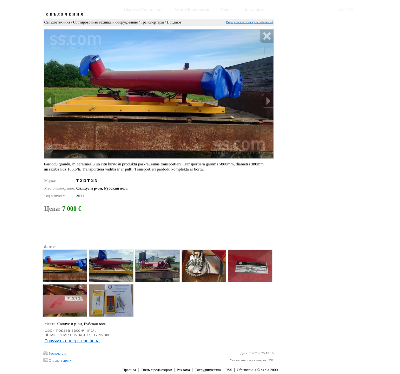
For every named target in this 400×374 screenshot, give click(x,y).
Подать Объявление (144, 9)
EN (350, 9)
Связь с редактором (156, 370)
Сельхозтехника (57, 22)
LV (341, 9)
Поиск (226, 9)
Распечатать (58, 353)
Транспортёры (152, 22)
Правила (129, 370)
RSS (229, 370)
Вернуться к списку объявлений (249, 22)
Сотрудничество (207, 370)
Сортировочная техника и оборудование (105, 22)
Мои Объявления (191, 9)
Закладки (253, 9)
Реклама (183, 370)
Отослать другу (60, 360)
